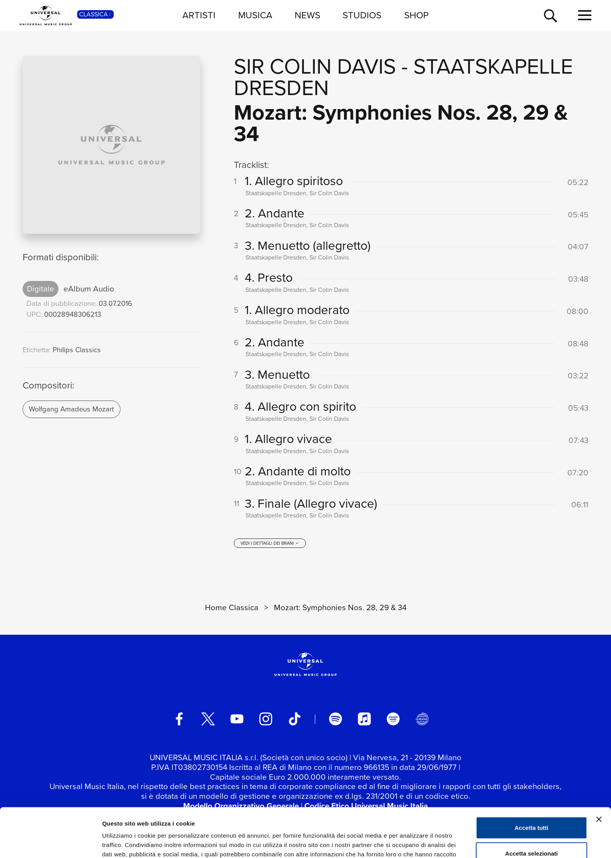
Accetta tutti (532, 781)
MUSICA (255, 15)
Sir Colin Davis (315, 66)
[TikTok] (294, 718)
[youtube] (236, 718)
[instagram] (265, 718)
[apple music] (364, 718)
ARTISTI (198, 15)
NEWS (307, 15)
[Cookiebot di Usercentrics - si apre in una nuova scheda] (50, 843)
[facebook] (179, 718)
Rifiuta (532, 832)
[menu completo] (585, 15)
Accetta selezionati (531, 807)
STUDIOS (362, 15)
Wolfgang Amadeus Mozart (71, 409)
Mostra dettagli (410, 842)
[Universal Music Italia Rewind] (422, 718)
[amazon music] (393, 718)
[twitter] (208, 718)
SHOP (416, 15)
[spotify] (335, 718)
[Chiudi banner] (599, 773)
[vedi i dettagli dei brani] (270, 543)
